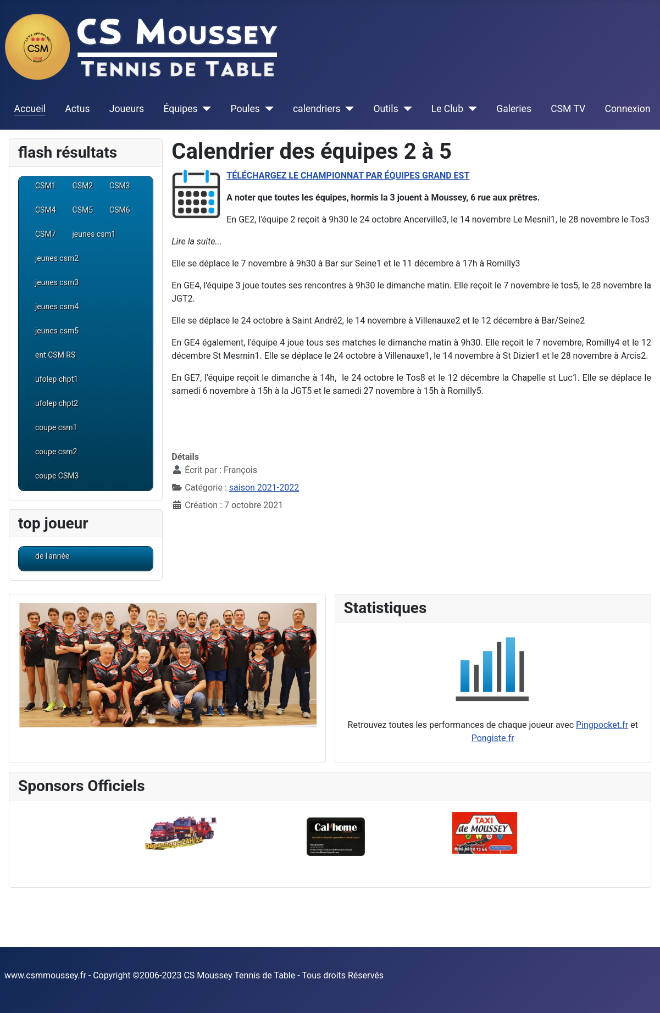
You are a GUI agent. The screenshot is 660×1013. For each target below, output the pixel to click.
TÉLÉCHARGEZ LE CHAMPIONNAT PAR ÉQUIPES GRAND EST (347, 175)
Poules (244, 108)
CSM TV (568, 108)
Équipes (180, 108)
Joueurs (127, 108)
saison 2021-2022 (264, 487)
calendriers (317, 108)
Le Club (447, 108)
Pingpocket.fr (602, 725)
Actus (77, 108)
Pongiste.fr (493, 738)
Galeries (513, 108)
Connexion (627, 108)
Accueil (30, 108)
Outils (386, 108)
